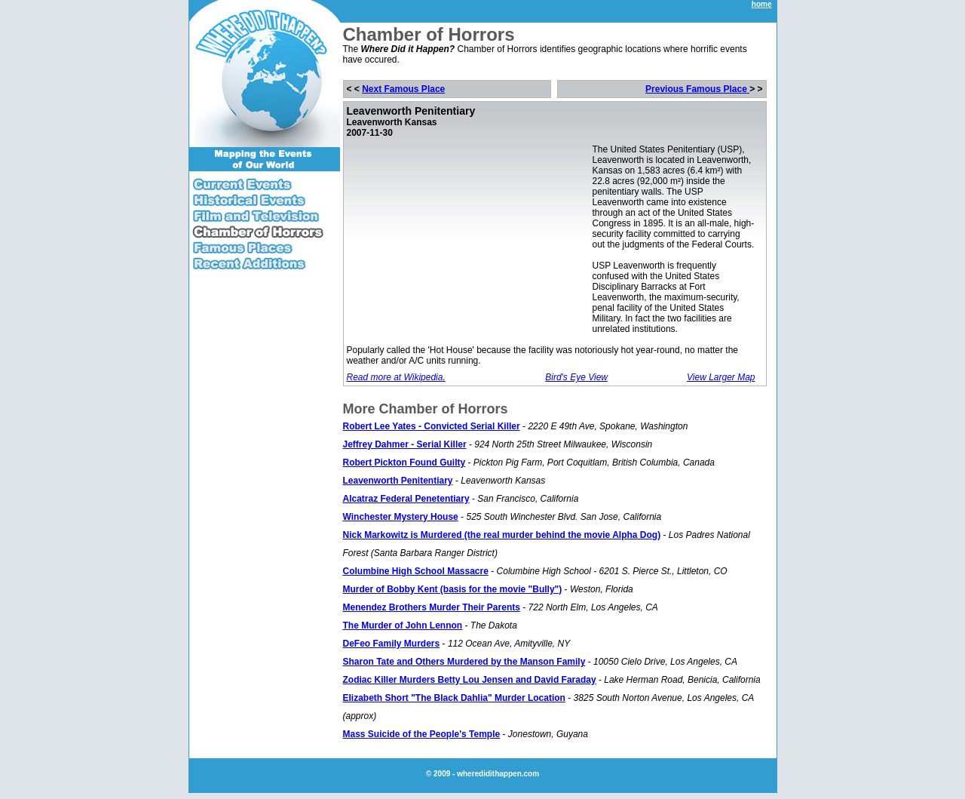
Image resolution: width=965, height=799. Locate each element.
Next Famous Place (403, 89)
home (762, 4)
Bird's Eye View (576, 377)
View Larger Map (721, 377)
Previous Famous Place (697, 89)
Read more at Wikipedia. (396, 377)
